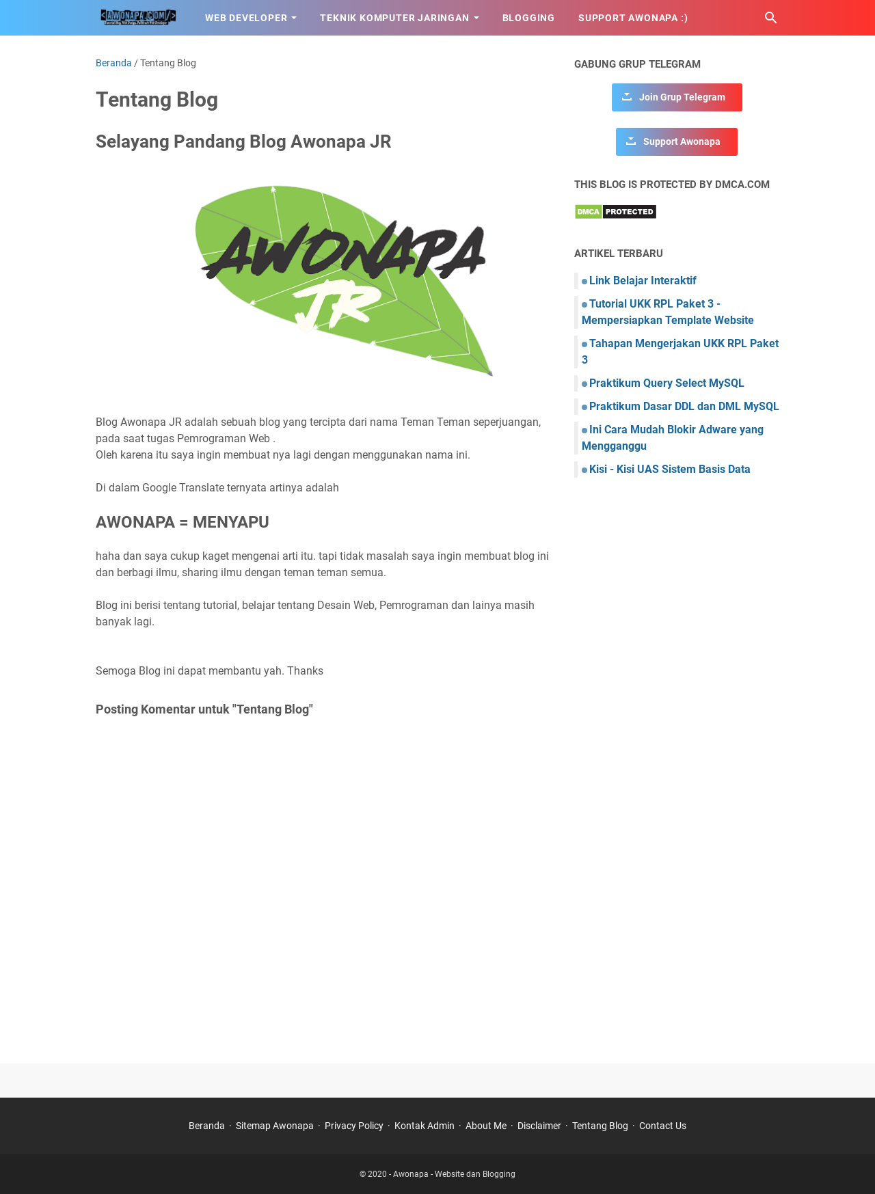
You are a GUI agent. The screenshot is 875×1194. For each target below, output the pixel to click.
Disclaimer (539, 1125)
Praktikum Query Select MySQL (666, 383)
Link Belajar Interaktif (643, 280)
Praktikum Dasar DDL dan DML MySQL (684, 406)
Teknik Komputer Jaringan (394, 17)
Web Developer (246, 17)
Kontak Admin (424, 1125)
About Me (486, 1125)
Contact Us (662, 1125)
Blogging (528, 17)
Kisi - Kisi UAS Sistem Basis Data (670, 469)
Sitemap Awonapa (275, 1125)
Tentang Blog (600, 1125)
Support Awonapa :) (633, 17)
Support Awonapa (682, 141)
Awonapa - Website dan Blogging (454, 1174)
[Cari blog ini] (771, 18)
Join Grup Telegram (682, 97)
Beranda (207, 1125)
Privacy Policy (354, 1125)
